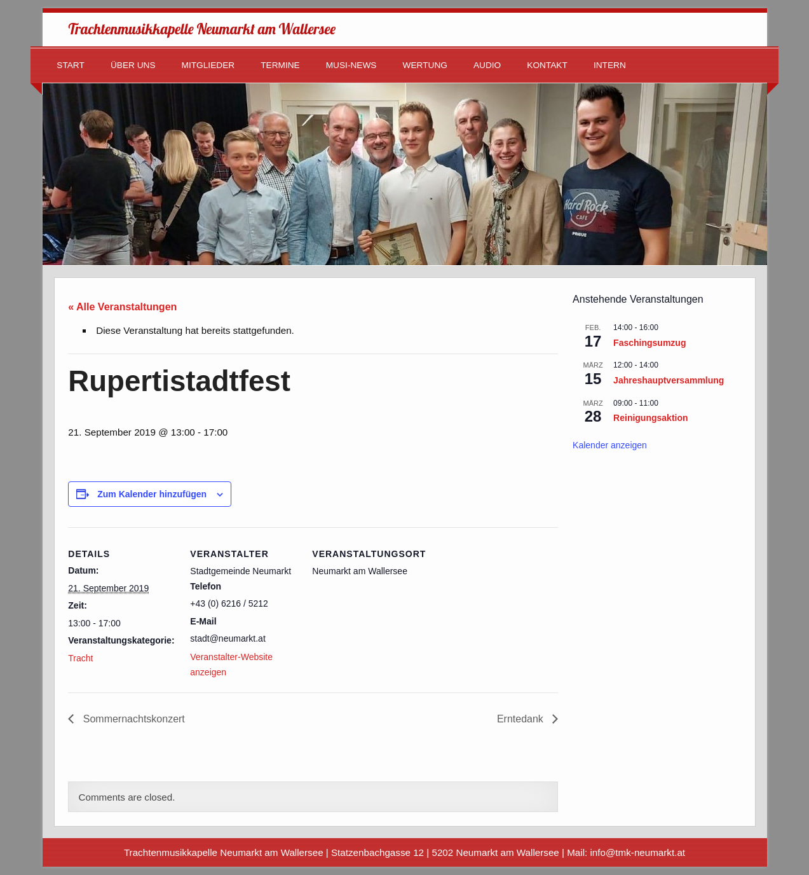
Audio (487, 65)
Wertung (425, 65)
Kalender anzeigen (610, 445)
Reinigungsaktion (650, 418)
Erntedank (521, 718)
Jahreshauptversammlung (668, 380)
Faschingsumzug (649, 343)
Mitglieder (208, 65)
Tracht (80, 658)
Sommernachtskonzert (132, 718)
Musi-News (351, 65)
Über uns (133, 65)
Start (71, 65)
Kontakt (547, 65)
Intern (610, 65)
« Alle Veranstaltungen (122, 306)
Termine (280, 65)
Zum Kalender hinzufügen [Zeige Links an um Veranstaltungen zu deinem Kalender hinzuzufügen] (152, 494)
